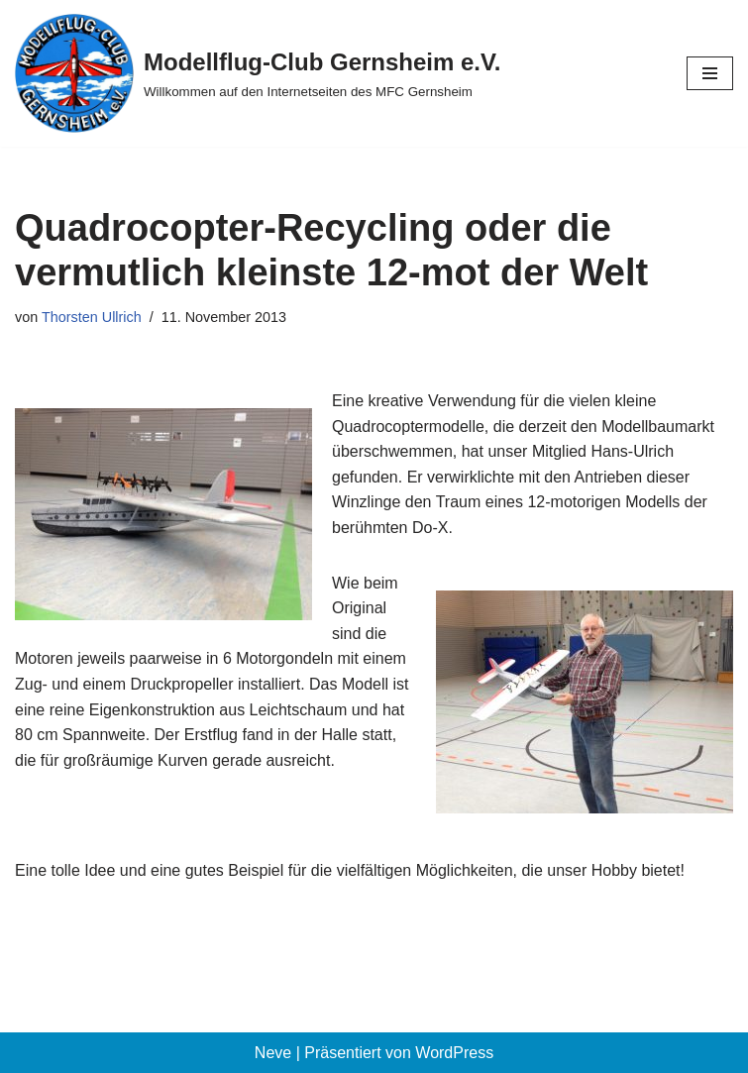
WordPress (454, 1052)
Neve (273, 1052)
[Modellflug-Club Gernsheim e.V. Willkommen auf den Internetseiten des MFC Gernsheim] (258, 73)
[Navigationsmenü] (710, 73)
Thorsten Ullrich (92, 317)
